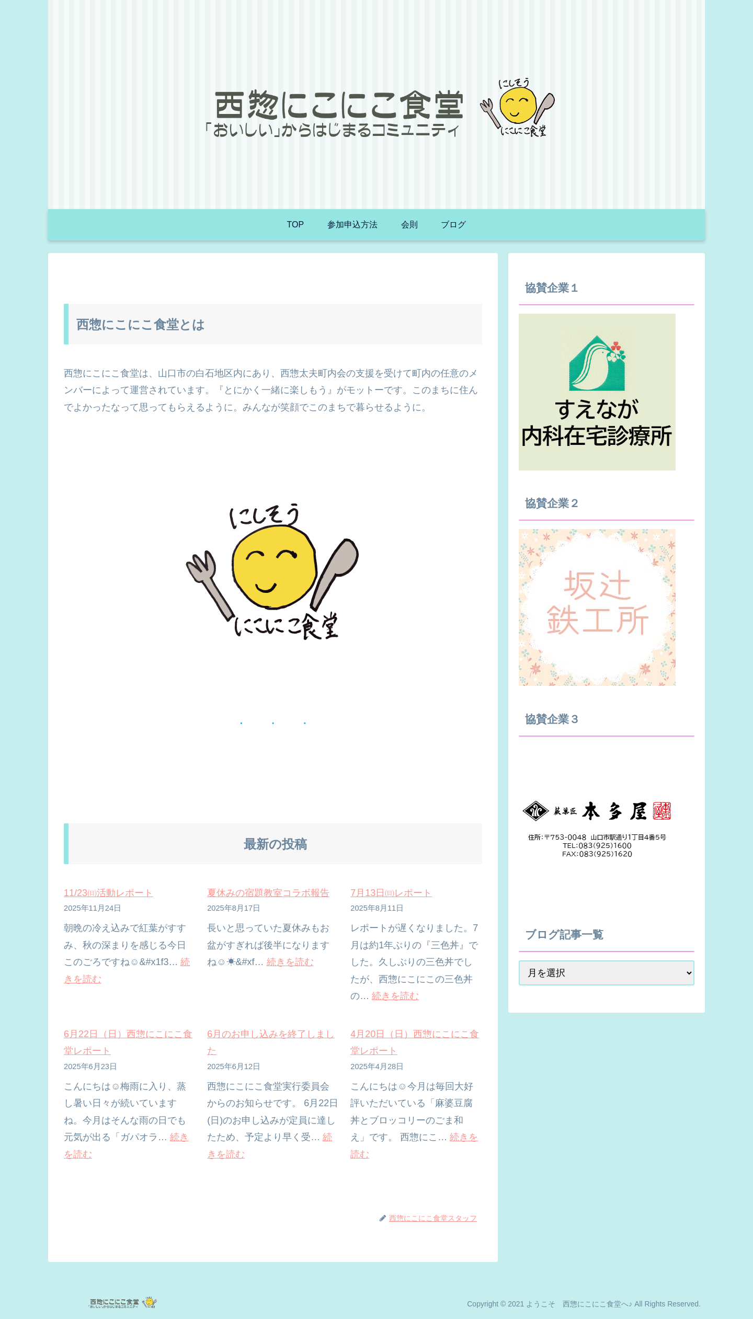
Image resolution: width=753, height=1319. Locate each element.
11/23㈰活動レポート (108, 893)
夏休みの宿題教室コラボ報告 (268, 893)
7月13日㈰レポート (391, 893)
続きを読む (290, 962)
